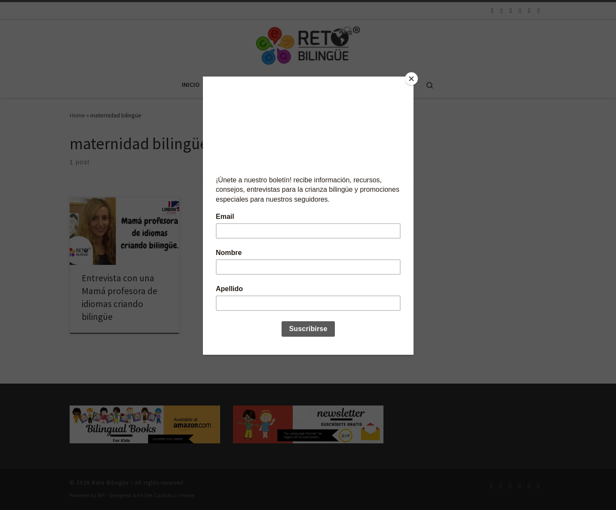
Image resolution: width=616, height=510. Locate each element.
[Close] (411, 78)
